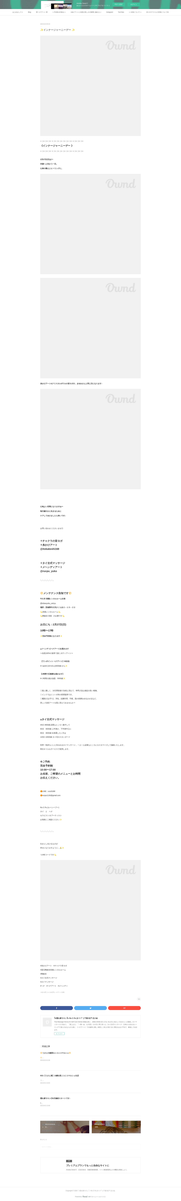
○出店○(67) (43, 992)
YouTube (121, 12)
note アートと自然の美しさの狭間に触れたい (86, 12)
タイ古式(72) (51, 992)
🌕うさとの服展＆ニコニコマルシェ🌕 (55, 1053)
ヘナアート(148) (59, 992)
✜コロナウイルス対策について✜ (157, 12)
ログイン (133, 4)
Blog (29, 12)
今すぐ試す (119, 4)
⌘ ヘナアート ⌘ (42, 12)
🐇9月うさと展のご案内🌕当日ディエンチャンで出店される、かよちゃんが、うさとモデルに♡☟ (73, 1080)
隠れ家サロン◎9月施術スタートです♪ (55, 1098)
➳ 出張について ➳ (135, 12)
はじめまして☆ (17, 12)
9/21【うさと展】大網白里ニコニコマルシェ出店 (59, 1076)
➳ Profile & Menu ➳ (59, 12)
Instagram (109, 12)
